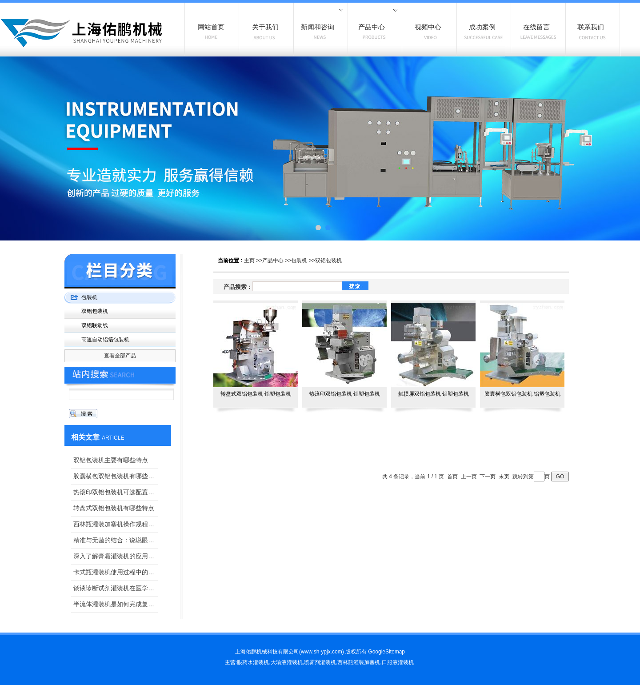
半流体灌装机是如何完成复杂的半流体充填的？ (115, 604)
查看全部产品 (120, 356)
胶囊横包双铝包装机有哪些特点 (115, 476)
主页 (249, 260)
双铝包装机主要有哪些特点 (110, 460)
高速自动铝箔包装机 (105, 339)
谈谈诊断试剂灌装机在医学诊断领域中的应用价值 (115, 588)
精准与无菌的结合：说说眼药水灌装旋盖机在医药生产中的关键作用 (115, 540)
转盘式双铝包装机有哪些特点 (113, 508)
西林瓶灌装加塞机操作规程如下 (115, 524)
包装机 (299, 260)
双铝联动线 (94, 325)
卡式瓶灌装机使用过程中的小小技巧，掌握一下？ (115, 572)
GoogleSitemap (386, 652)
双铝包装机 (328, 260)
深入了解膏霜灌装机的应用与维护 (115, 556)
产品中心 (273, 260)
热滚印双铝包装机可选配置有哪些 (115, 492)
